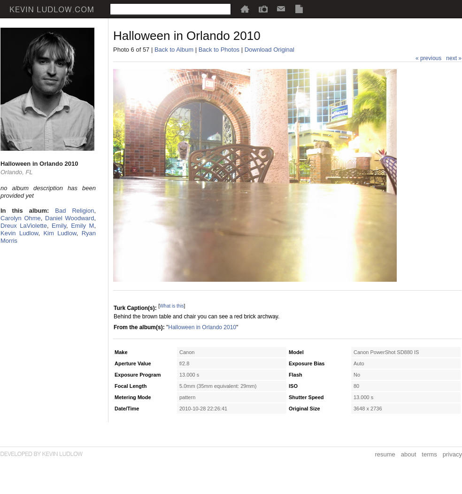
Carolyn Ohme (20, 218)
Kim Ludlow (59, 233)
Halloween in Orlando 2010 (202, 327)
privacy (452, 454)
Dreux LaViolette (23, 225)
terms (429, 454)
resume (385, 454)
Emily (59, 225)
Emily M (82, 225)
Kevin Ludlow (19, 233)
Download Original (269, 49)
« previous (428, 58)
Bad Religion (74, 210)
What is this (172, 306)
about (408, 454)
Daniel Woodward (69, 218)
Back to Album (173, 49)
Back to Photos (219, 49)
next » (454, 58)
